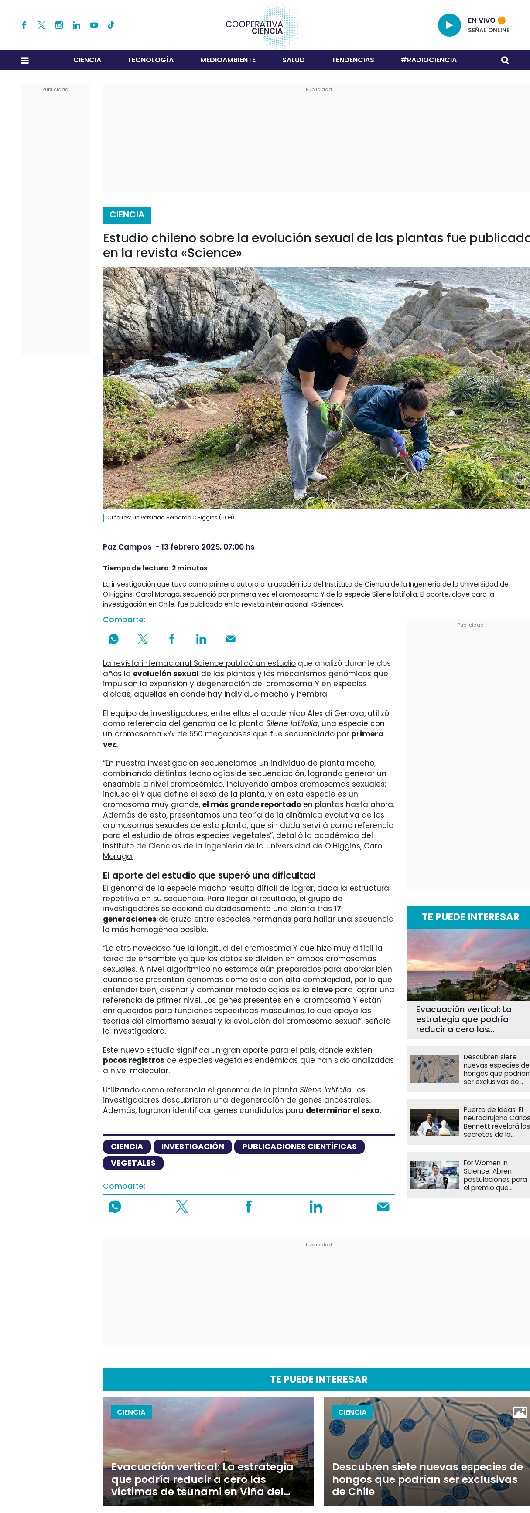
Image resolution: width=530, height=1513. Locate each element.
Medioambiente (228, 60)
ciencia (127, 1146)
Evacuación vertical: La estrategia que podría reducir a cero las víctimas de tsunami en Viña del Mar (465, 1020)
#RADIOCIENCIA (428, 60)
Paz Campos (127, 547)
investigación (192, 1146)
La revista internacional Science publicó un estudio (199, 663)
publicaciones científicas (299, 1146)
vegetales (133, 1162)
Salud (293, 60)
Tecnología (150, 60)
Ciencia (87, 60)
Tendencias (353, 60)
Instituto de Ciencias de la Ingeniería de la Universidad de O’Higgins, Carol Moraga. (243, 851)
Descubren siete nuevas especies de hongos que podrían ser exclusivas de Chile (427, 1479)
